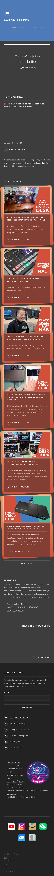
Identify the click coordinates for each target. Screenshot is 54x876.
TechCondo (11, 610)
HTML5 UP (19, 871)
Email (6, 693)
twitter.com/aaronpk (18, 723)
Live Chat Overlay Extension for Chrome (22, 797)
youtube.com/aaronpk (19, 717)
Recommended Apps (15, 784)
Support (6, 868)
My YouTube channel (12, 584)
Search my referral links (16, 781)
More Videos (27, 563)
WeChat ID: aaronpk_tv (19, 735)
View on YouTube (18, 150)
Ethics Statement (13, 762)
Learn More (44, 657)
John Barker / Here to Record (18, 607)
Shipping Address (17, 741)
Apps (5, 857)
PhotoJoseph (12, 604)
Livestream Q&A (13, 765)
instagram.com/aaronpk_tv (20, 729)
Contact (6, 864)
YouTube (21, 604)
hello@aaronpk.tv (17, 747)
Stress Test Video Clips (15, 787)
